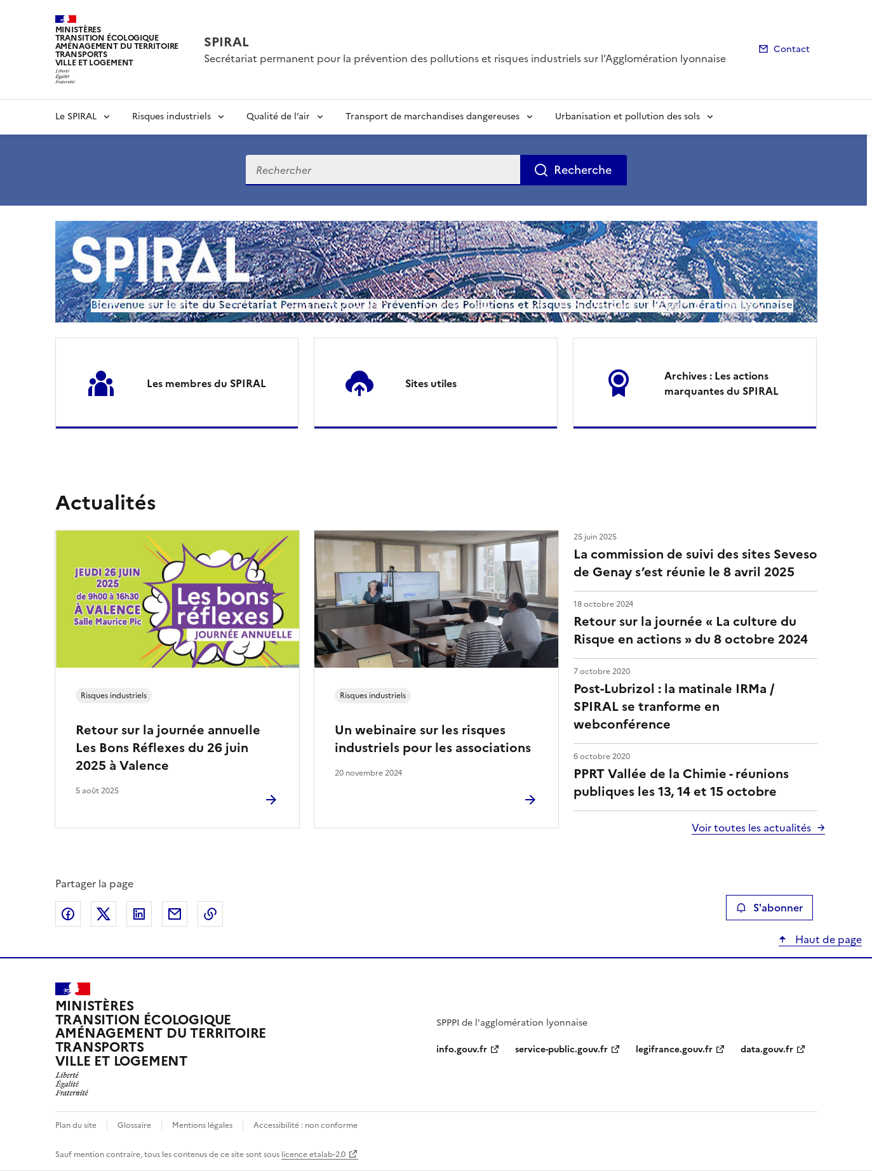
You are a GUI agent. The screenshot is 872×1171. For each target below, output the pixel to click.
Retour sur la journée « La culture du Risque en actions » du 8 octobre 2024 (691, 630)
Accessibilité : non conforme (305, 1125)
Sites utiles (431, 383)
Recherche (583, 169)
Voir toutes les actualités (751, 827)
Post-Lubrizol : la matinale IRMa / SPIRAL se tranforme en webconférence (674, 706)
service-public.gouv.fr (561, 1049)
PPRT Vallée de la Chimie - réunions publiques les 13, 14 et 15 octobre (681, 782)
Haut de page (827, 939)
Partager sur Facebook (68, 914)
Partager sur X (103, 914)
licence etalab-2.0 (313, 1154)
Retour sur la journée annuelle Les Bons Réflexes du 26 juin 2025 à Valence (168, 747)
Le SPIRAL (76, 116)
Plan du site (76, 1125)
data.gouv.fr (767, 1049)
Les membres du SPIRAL (206, 383)
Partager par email (174, 914)
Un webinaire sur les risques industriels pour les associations (433, 738)
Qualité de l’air (278, 116)
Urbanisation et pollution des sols (627, 116)
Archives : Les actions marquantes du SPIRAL (721, 383)
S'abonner (769, 907)
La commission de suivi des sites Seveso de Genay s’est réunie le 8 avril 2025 (695, 563)
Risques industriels (171, 116)
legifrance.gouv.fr (674, 1049)
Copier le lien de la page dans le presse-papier (210, 914)
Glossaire (134, 1125)
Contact (792, 49)
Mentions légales (202, 1125)
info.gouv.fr (461, 1049)
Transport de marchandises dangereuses (432, 116)
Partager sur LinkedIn (139, 914)
